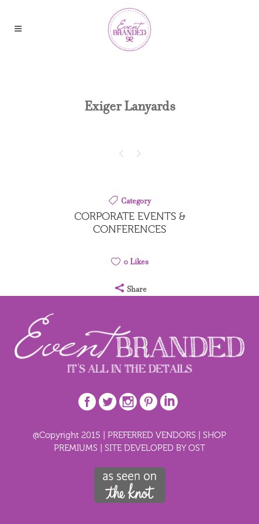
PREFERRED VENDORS (152, 435)
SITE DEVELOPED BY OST (155, 448)
